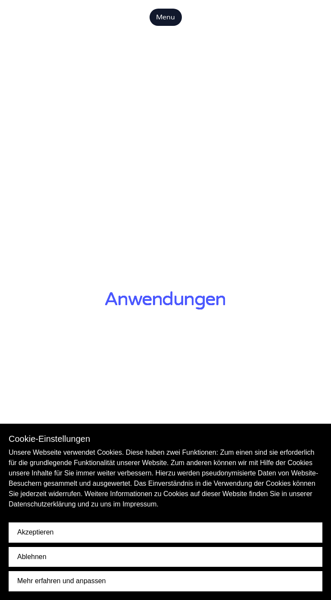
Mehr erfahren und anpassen (61, 580)
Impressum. (140, 504)
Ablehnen (32, 556)
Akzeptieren (35, 532)
